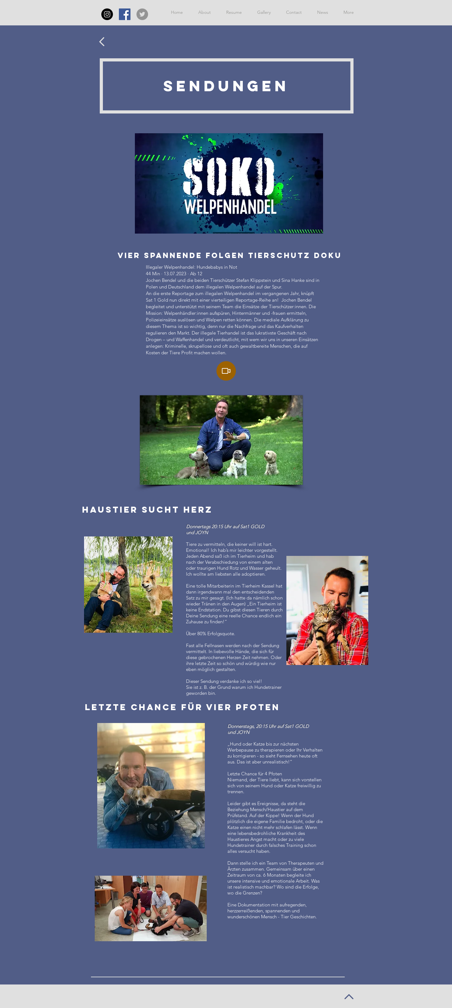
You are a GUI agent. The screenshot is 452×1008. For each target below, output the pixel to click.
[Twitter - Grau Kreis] (142, 14)
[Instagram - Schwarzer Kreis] (107, 14)
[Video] (226, 371)
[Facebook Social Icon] (124, 14)
